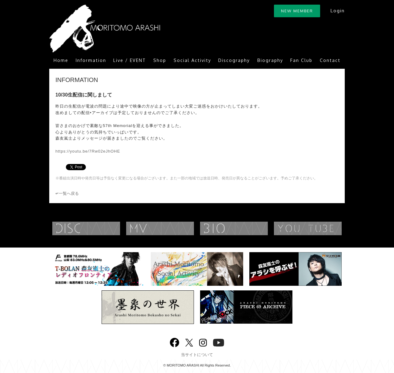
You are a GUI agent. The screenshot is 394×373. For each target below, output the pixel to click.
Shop (159, 60)
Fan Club (301, 60)
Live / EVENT (129, 60)
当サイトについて (197, 354)
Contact (330, 60)
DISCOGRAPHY (98, 228)
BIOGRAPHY (246, 228)
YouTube (320, 228)
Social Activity (192, 60)
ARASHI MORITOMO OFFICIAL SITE (104, 28)
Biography (270, 60)
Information (91, 60)
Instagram (203, 342)
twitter (189, 342)
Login (337, 11)
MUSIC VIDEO (172, 228)
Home (61, 60)
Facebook (174, 341)
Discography (234, 60)
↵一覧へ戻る (67, 193)
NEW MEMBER (297, 10)
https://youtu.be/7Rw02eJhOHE (87, 151)
